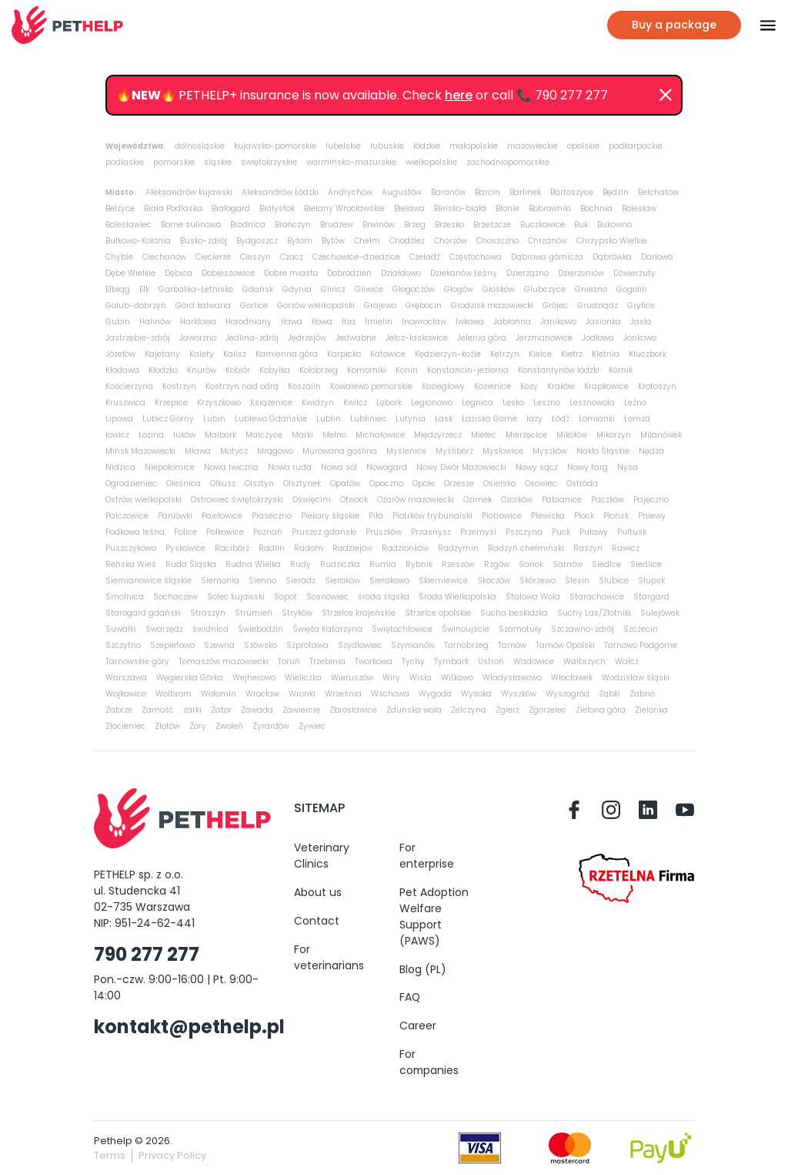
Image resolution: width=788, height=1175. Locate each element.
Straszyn (207, 613)
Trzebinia (327, 661)
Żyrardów (270, 726)
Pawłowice (222, 516)
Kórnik (621, 370)
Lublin (328, 419)
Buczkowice (542, 224)
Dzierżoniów (581, 273)
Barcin (487, 192)
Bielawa (409, 208)
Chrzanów (547, 241)
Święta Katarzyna (327, 629)
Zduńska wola (414, 710)
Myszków (550, 451)
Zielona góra (601, 710)
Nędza (651, 451)
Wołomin (218, 694)
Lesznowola (592, 402)
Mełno (334, 435)
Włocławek (572, 677)
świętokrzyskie (269, 162)
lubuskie (387, 146)
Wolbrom (173, 694)
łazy (534, 419)
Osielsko (499, 483)
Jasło (640, 321)
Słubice (614, 580)
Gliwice (369, 289)
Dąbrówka (612, 257)
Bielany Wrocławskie (344, 208)
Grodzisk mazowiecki (492, 305)
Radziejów (352, 548)
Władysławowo (512, 677)
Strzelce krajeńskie (359, 613)
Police (185, 532)
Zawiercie (301, 710)
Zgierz (507, 710)
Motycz (234, 451)
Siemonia (220, 580)
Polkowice (225, 532)
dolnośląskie (200, 146)
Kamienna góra (286, 354)
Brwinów (378, 224)
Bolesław (639, 208)
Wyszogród (567, 694)
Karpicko (344, 354)
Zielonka (651, 710)
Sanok (531, 564)
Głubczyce (545, 289)
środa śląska (383, 597)
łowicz (117, 435)
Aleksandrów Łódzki (280, 192)
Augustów (402, 192)
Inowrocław (424, 321)
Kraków (561, 386)
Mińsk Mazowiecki (140, 451)
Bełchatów (658, 192)
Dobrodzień (349, 273)
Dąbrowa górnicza (547, 257)
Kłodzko (163, 370)
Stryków (297, 613)
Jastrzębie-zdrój (137, 338)
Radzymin (458, 548)
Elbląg (117, 289)
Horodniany (248, 321)
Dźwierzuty (634, 273)
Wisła (420, 677)
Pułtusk (631, 532)
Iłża (349, 321)
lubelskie (343, 146)
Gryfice (641, 305)
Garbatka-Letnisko (196, 289)
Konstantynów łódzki (558, 370)
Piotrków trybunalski (432, 516)
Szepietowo (172, 645)
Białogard (231, 208)
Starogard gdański (143, 613)
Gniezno (591, 289)
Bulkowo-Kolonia (138, 241)
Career (417, 1025)
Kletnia (605, 354)
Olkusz (222, 483)
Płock (584, 516)
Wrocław (262, 694)
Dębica (178, 273)
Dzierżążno (527, 273)
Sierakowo (389, 580)
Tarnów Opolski (565, 645)
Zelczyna (468, 710)
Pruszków (384, 532)
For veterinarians (329, 957)
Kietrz (572, 354)
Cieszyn (255, 257)
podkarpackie (636, 146)
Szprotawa (307, 645)
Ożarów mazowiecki (415, 499)
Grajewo (380, 305)
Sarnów (568, 564)
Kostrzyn (179, 386)
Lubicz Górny (168, 419)
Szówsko (260, 645)
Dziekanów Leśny (463, 273)
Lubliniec (368, 419)
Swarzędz (164, 629)
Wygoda (435, 694)
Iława (291, 321)
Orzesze (459, 483)
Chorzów (450, 241)
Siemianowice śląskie (148, 580)
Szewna (219, 645)
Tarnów (512, 645)
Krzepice (171, 402)
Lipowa (119, 419)
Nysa (627, 467)
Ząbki (609, 694)
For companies (429, 1062)
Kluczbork (647, 354)
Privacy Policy (172, 1155)
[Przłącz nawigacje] (758, 25)
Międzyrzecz (438, 435)
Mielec (483, 435)
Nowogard (386, 467)
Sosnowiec (327, 597)
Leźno (635, 402)
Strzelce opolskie (438, 613)
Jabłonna (512, 321)
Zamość (158, 710)
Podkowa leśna (135, 532)
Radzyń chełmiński (526, 548)
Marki (302, 435)
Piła (376, 516)
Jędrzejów (307, 338)
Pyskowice (185, 548)
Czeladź (424, 257)
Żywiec (312, 726)
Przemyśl (478, 532)
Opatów (345, 483)
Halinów (155, 321)
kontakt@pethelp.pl (189, 1026)
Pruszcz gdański (324, 532)
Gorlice (254, 305)
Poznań (267, 532)
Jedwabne (356, 338)
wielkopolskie (431, 162)
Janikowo (558, 321)
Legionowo (431, 402)
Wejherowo (253, 677)
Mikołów (571, 435)
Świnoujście (465, 629)
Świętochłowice (402, 629)
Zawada (257, 710)
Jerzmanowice (544, 338)
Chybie (119, 257)
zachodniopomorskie (507, 162)
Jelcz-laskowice (417, 338)
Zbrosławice (353, 710)
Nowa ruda (290, 467)
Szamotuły (520, 629)
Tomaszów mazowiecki (224, 661)
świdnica (210, 629)
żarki (192, 710)
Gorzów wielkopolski (316, 305)
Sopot (285, 597)
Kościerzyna (129, 386)
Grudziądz (597, 305)
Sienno (262, 580)
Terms (109, 1155)
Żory (197, 726)
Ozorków (517, 499)
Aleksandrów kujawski (188, 192)
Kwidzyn (318, 402)
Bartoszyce (571, 192)
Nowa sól (339, 467)
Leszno (546, 402)
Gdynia (297, 289)
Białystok (277, 208)
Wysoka (476, 694)
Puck (561, 532)
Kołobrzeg (318, 370)
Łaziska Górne (489, 419)
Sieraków (342, 580)
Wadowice (533, 661)
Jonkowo (639, 338)
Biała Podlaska (173, 208)
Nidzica (120, 467)
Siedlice (646, 564)
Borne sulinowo (191, 224)
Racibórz (232, 548)
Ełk (144, 289)
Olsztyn (259, 483)
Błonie (507, 208)
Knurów (201, 370)
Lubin (214, 419)
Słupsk (651, 580)
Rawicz (625, 548)
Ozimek (477, 499)
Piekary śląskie (330, 516)
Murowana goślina (339, 451)
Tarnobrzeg (466, 645)
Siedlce (606, 564)
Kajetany (162, 354)
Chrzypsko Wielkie (611, 241)
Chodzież (407, 241)
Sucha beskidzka (514, 613)
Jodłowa (598, 338)
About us (318, 892)
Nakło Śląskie (602, 451)
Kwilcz (355, 402)
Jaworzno (197, 338)
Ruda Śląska (190, 564)
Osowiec (541, 483)
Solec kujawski (236, 597)
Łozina (151, 435)
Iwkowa (470, 321)
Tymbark (451, 661)
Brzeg (415, 224)
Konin (407, 370)
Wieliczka (303, 677)
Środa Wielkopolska (457, 597)
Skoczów (493, 580)
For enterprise (426, 855)
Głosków (498, 289)
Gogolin (631, 289)
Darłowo (657, 257)
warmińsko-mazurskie (351, 162)
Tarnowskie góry (137, 661)
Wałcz (627, 661)
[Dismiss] (665, 95)
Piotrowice (502, 516)
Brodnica (247, 224)
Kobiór (237, 370)
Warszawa (126, 677)
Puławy (593, 532)
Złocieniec (125, 726)
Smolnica (124, 597)
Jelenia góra (481, 338)
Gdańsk (257, 289)
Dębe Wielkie (130, 273)
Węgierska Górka (189, 677)
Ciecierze (213, 257)
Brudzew (336, 224)
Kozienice (492, 386)
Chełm (367, 241)
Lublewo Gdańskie (271, 419)
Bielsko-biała (460, 208)
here (458, 95)
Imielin (378, 321)
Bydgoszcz (257, 241)
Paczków (607, 499)
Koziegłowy (443, 386)
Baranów (448, 192)
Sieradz (300, 580)
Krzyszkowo (219, 402)
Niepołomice (170, 467)
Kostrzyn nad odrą (242, 386)
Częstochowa (475, 257)
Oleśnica (183, 483)
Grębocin (424, 305)
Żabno (642, 694)
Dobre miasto (291, 273)
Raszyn (588, 548)
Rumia (382, 564)
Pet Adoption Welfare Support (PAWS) (434, 916)
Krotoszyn (657, 386)
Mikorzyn (613, 435)
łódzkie (426, 146)
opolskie (583, 146)
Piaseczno (272, 516)
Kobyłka (274, 370)
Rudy (300, 564)
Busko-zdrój (203, 241)
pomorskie (174, 162)
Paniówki (175, 516)
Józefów (120, 354)
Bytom (299, 241)
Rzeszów (458, 564)
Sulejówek (659, 613)
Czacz (291, 257)
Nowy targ (587, 467)
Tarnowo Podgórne (640, 645)
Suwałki (120, 629)
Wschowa (390, 694)
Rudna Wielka (253, 564)
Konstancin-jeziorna (468, 370)
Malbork (220, 435)
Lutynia (411, 419)
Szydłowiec (360, 645)
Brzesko (449, 224)
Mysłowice (502, 451)
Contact (316, 920)
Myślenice (406, 451)
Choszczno (497, 241)
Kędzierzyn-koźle (448, 354)
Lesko (513, 402)
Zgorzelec (547, 710)
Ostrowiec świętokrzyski (237, 499)
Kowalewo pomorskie (371, 386)
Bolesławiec (128, 224)
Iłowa (322, 321)
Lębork (389, 402)
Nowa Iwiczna (231, 467)
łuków (184, 435)
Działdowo (401, 273)
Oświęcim (311, 499)
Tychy (413, 661)
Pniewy (652, 516)
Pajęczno (651, 499)
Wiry (391, 677)
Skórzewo (537, 580)
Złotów (167, 726)
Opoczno (386, 483)
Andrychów (350, 192)
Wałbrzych (584, 661)
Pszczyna (524, 532)
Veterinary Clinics (321, 855)
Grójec (555, 305)
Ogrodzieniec (131, 483)
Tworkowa (373, 661)
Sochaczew (175, 597)
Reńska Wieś (130, 564)
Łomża (637, 419)
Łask (443, 419)
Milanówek (661, 435)
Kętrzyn (504, 354)
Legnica (477, 402)
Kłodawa (122, 370)
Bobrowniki (550, 208)
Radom (308, 548)
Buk (581, 224)
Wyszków (518, 694)
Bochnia (596, 208)
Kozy (529, 386)
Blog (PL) (422, 969)
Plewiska (548, 516)
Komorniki (366, 370)
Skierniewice (443, 580)
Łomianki (597, 419)
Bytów (333, 241)
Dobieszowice (228, 273)
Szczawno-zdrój (582, 629)
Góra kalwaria (203, 305)
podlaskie (124, 162)
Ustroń (491, 661)
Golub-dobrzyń (135, 305)
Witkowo (457, 677)
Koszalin (304, 386)
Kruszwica (125, 402)
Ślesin (577, 580)
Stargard (651, 597)
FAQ (409, 997)
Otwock (354, 499)
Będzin (616, 192)
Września (343, 694)
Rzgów (496, 564)
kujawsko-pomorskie (275, 146)
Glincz (333, 289)
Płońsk (616, 516)
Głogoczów (413, 289)
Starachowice (596, 597)
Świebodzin (260, 629)
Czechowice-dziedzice (356, 257)
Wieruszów (352, 677)
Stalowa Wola (533, 597)
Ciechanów (164, 257)
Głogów (458, 289)
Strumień (253, 613)
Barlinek (525, 192)
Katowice (388, 354)
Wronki (302, 694)
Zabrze (118, 710)
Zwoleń (229, 726)
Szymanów (413, 645)
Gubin (117, 321)
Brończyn (293, 224)
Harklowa (198, 321)
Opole (423, 483)
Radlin (272, 548)
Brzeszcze (492, 224)
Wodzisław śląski (635, 677)
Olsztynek (302, 483)
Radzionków (405, 548)
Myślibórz (454, 451)
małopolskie (473, 146)
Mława (198, 451)
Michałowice (380, 435)
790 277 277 (146, 954)
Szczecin (640, 629)
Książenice (271, 402)
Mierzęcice (526, 435)
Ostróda (582, 483)
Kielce (540, 354)
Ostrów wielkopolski (143, 499)
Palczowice (127, 516)
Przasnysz (431, 532)
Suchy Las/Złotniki (594, 613)
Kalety (201, 354)
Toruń (289, 661)
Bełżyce (120, 208)
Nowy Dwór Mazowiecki (461, 467)
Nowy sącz (537, 467)
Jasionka (603, 321)
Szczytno (123, 645)
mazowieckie (532, 146)
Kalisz (234, 354)
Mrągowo (275, 451)
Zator (221, 710)
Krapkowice (606, 386)
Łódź (560, 419)
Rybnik (419, 564)
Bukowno (614, 224)
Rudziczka (340, 564)
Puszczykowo (130, 548)
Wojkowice (125, 694)
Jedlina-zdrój (252, 338)
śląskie (218, 162)
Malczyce (263, 435)
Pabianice (562, 499)
